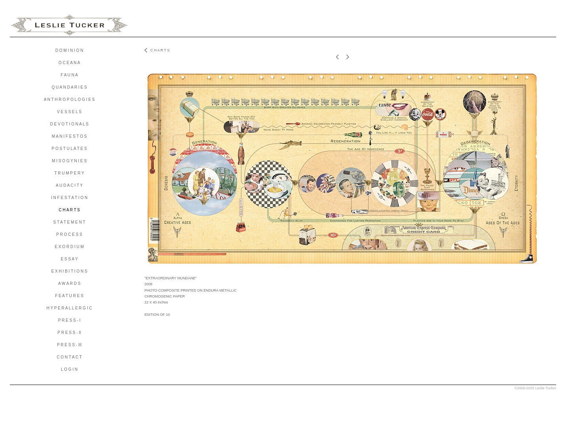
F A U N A (69, 75)
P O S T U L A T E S (69, 148)
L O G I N (69, 369)
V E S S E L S (69, 112)
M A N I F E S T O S (69, 136)
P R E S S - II (69, 332)
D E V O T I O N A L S (69, 124)
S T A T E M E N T (69, 222)
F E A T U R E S (69, 296)
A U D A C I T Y (69, 185)
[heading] (69, 25)
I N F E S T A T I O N (69, 197)
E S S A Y (69, 259)
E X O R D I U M (69, 247)
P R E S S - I (69, 320)
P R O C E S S (69, 234)
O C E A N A (69, 63)
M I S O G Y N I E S (69, 161)
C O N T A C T (69, 357)
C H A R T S (69, 210)
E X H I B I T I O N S (69, 271)
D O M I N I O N (69, 50)
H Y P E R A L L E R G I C (69, 308)
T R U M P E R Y (69, 173)
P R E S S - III (69, 345)
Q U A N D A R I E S (69, 87)
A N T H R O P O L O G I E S (69, 99)
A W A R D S (69, 283)
